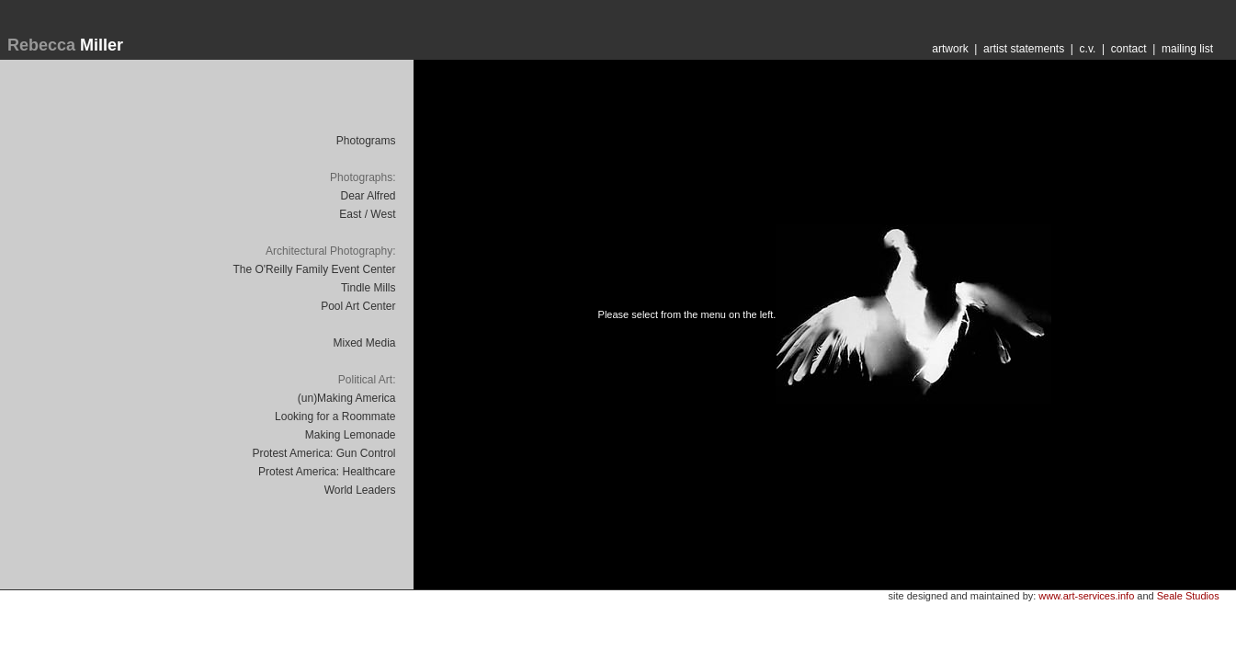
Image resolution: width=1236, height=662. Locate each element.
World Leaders (360, 490)
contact (1129, 48)
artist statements (1023, 48)
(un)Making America (347, 398)
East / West (367, 214)
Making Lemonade (350, 434)
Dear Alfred (367, 195)
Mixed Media (364, 343)
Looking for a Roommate (335, 416)
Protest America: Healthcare (326, 471)
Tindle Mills (368, 287)
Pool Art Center (358, 306)
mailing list (1187, 48)
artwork (950, 48)
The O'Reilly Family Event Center (313, 269)
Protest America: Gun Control (323, 453)
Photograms (366, 140)
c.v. (1088, 48)
